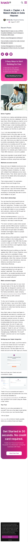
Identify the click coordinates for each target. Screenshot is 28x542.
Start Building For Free (14, 76)
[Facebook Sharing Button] (6, 54)
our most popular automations (9, 397)
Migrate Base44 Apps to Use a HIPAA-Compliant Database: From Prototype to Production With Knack (12, 32)
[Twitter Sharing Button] (2, 54)
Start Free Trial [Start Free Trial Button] (14, 453)
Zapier (2, 132)
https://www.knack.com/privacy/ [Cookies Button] (9, 533)
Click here (4, 419)
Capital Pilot (20, 216)
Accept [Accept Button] (10, 536)
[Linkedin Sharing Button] (11, 54)
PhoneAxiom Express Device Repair (11, 294)
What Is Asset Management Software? (12, 38)
